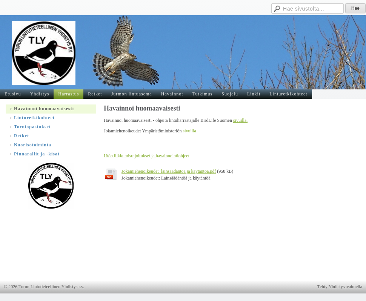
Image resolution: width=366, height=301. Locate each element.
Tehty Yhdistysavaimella (339, 286)
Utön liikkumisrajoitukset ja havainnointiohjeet (146, 155)
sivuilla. (240, 120)
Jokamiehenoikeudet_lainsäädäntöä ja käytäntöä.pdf (168, 171)
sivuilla (189, 131)
